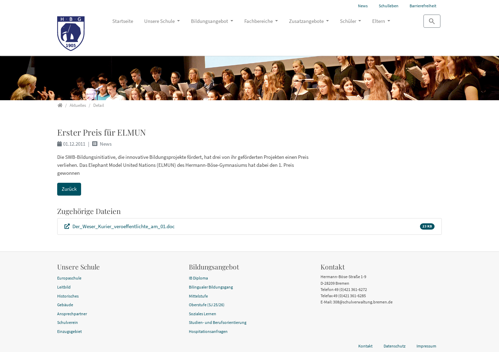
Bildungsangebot (210, 21)
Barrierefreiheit (423, 5)
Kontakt (365, 346)
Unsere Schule (160, 21)
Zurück (69, 189)
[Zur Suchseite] (431, 21)
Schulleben (389, 5)
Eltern (379, 21)
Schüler (348, 21)
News (363, 5)
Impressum (426, 346)
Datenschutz (394, 346)
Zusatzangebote (307, 21)
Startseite (122, 21)
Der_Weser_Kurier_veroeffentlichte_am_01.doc (123, 226)
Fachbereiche (259, 21)
